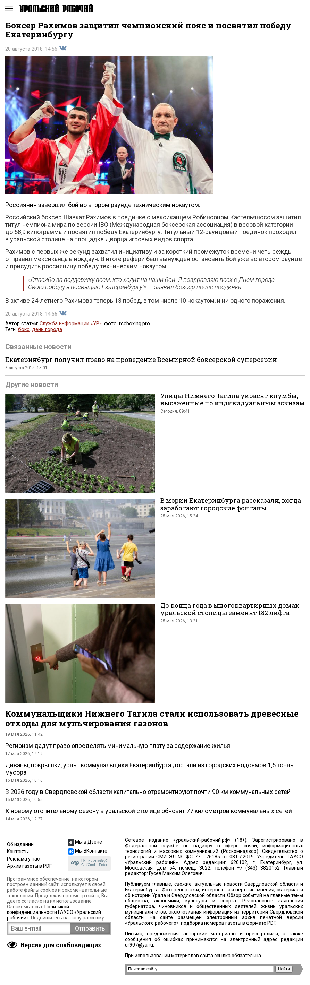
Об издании (20, 844)
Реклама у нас (23, 859)
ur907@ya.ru (139, 945)
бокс (24, 329)
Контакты (18, 851)
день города (47, 329)
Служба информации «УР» (71, 324)
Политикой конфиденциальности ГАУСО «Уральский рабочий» (54, 912)
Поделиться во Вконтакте (63, 48)
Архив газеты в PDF (29, 866)
